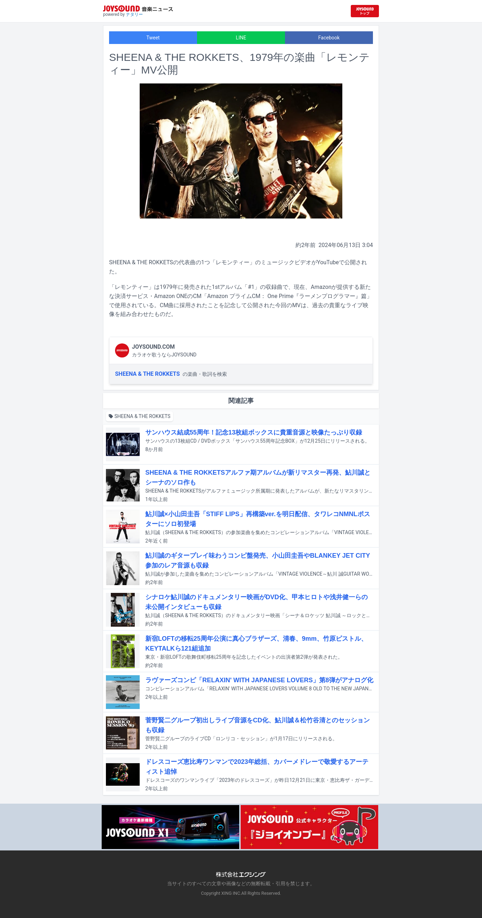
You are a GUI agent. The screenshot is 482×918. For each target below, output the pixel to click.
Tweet (153, 37)
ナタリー (134, 14)
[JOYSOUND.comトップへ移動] (365, 11)
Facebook (329, 37)
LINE (241, 37)
